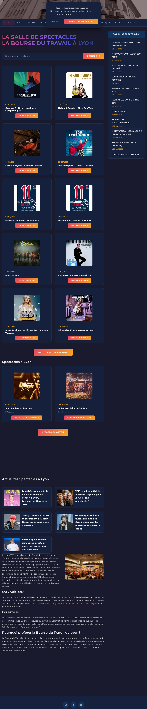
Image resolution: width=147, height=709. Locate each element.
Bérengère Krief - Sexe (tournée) (76, 332)
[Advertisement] (53, 458)
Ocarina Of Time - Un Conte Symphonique (20, 109)
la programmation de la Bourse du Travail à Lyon (73, 603)
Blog (118, 23)
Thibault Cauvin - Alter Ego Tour (75, 108)
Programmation (26, 23)
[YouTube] (81, 705)
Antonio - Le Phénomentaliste (74, 277)
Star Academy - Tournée (18, 410)
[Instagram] (66, 705)
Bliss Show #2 (13, 277)
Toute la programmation (125, 155)
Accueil (8, 23)
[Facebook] (73, 705)
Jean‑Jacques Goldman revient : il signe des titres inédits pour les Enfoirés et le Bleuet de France (87, 522)
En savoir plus (26, 115)
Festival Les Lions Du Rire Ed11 (22, 222)
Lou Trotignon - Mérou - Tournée (75, 167)
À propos (130, 23)
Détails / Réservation (27, 420)
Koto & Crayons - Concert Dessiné (23, 167)
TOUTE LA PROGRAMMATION (53, 352)
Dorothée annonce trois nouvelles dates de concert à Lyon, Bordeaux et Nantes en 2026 (35, 498)
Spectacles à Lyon (53, 432)
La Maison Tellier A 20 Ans (72, 410)
